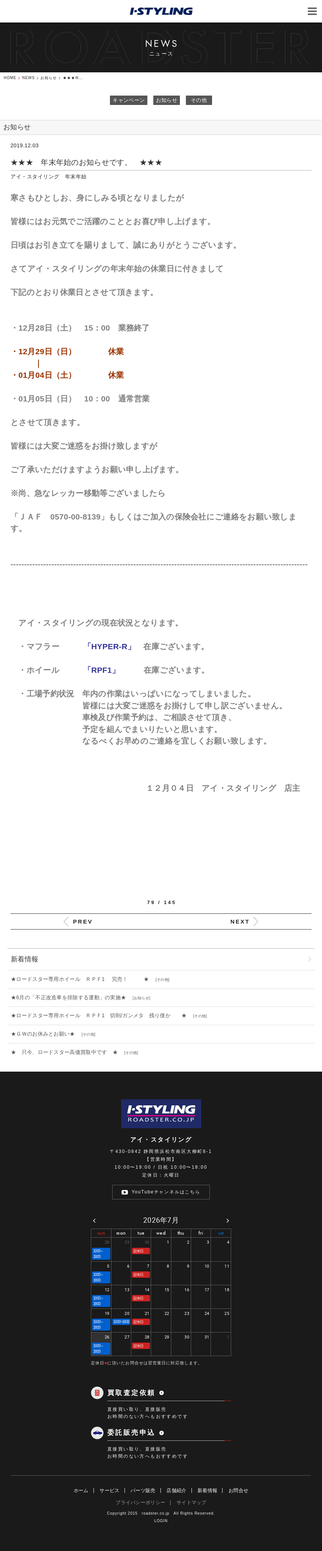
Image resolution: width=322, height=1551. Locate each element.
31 (207, 1337)
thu (181, 1233)
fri (201, 1233)
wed (161, 1233)
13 (127, 1289)
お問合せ (238, 1490)
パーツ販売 (143, 1490)
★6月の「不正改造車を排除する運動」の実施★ (71, 997)
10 (207, 1266)
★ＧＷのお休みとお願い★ (45, 1034)
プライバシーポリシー (140, 1502)
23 (186, 1313)
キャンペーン (129, 100)
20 (127, 1313)
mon (121, 1233)
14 (147, 1289)
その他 (199, 100)
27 (127, 1337)
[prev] (94, 1220)
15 (167, 1289)
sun (101, 1233)
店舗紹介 (176, 1490)
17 (207, 1289)
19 (107, 1313)
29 (127, 1242)
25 (226, 1313)
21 (147, 1313)
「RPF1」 (113, 670)
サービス (109, 1490)
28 (107, 1242)
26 (107, 1337)
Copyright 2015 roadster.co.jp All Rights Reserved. (161, 1513)
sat (221, 1233)
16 (186, 1289)
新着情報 (207, 1490)
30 (147, 1242)
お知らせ (166, 100)
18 (226, 1289)
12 (107, 1289)
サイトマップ (191, 1502)
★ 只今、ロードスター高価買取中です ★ (67, 1052)
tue (141, 1233)
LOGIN (161, 1521)
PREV (83, 921)
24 (207, 1313)
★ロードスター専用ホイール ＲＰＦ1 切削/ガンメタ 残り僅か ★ (101, 1015)
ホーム (81, 1490)
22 (167, 1313)
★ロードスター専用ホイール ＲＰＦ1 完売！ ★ (82, 979)
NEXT (240, 921)
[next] (227, 1220)
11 (226, 1266)
